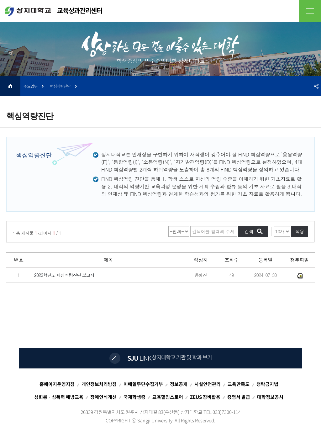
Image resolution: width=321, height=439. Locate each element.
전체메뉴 (310, 11)
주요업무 (30, 86)
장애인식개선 (103, 397)
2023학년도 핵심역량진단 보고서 (64, 275)
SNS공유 (316, 86)
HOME (10, 86)
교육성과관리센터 (53, 11)
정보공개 (178, 384)
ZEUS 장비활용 (205, 397)
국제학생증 (134, 397)
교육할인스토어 (167, 397)
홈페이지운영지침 (57, 384)
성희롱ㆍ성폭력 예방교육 (58, 397)
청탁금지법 (267, 384)
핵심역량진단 (60, 86)
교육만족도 (239, 384)
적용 (299, 231)
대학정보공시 (270, 397)
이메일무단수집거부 (143, 384)
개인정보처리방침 (99, 384)
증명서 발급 (238, 397)
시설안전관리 (207, 384)
